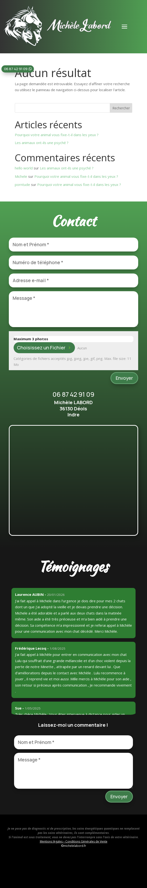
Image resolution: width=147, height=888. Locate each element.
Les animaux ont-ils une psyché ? (41, 142)
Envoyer (124, 378)
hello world (24, 168)
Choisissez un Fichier (41, 347)
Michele (21, 176)
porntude (22, 184)
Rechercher (121, 108)
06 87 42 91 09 (15, 68)
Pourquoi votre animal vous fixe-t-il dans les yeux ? (57, 134)
